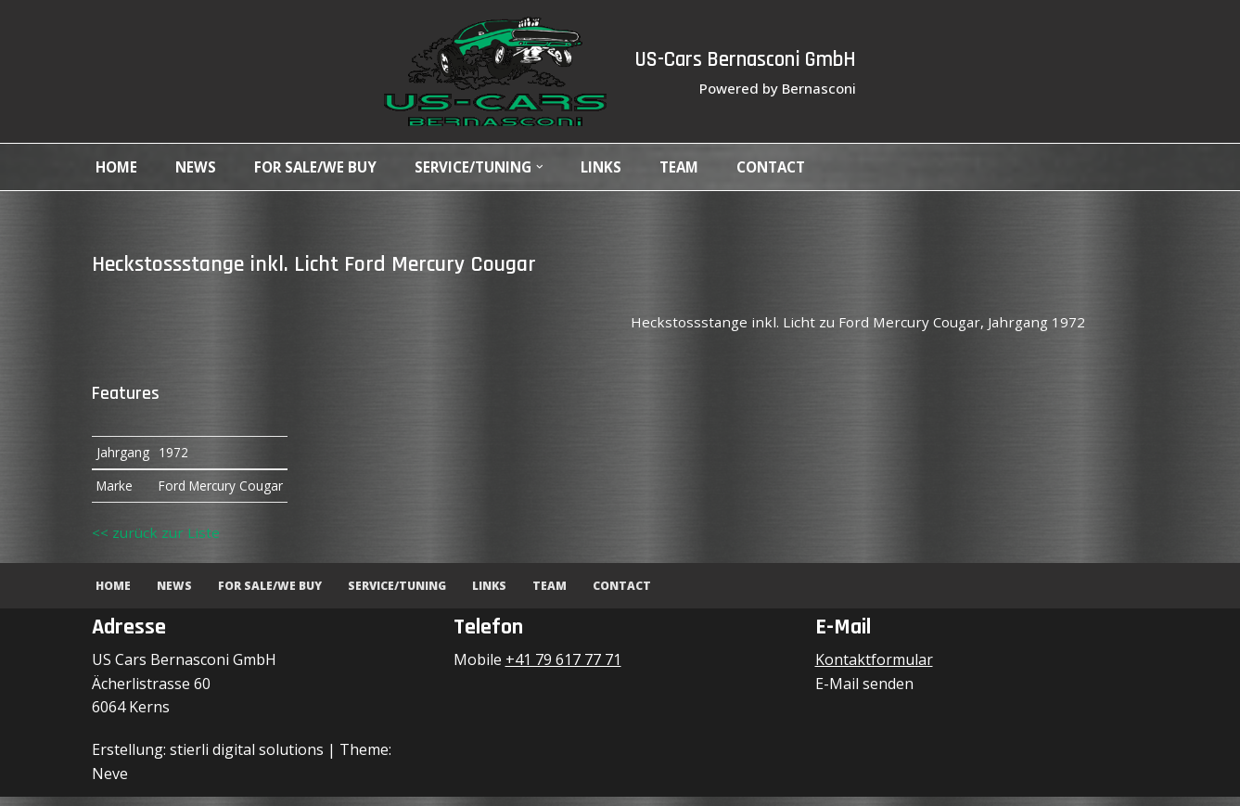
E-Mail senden (864, 693)
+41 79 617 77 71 (563, 669)
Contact (796, 167)
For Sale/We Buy (322, 167)
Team (700, 167)
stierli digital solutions (247, 758)
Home (118, 167)
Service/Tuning (407, 594)
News (199, 167)
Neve (110, 783)
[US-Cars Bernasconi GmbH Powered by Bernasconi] (485, 71)
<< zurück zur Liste (158, 541)
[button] (556, 167)
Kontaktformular (874, 669)
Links (619, 167)
